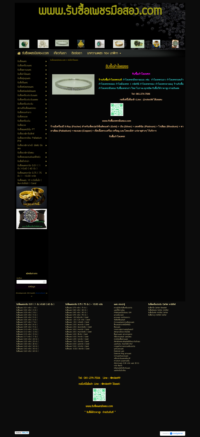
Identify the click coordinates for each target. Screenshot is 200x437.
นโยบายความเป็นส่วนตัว (40, 293)
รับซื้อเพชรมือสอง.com (57, 60)
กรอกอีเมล (19, 278)
